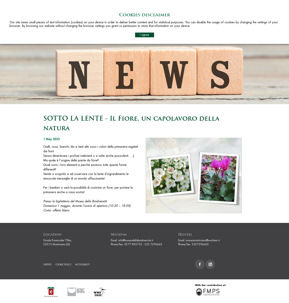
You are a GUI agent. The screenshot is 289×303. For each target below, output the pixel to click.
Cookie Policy (63, 264)
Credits (47, 264)
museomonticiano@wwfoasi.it (203, 240)
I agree (144, 34)
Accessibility (82, 264)
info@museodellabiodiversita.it (135, 240)
